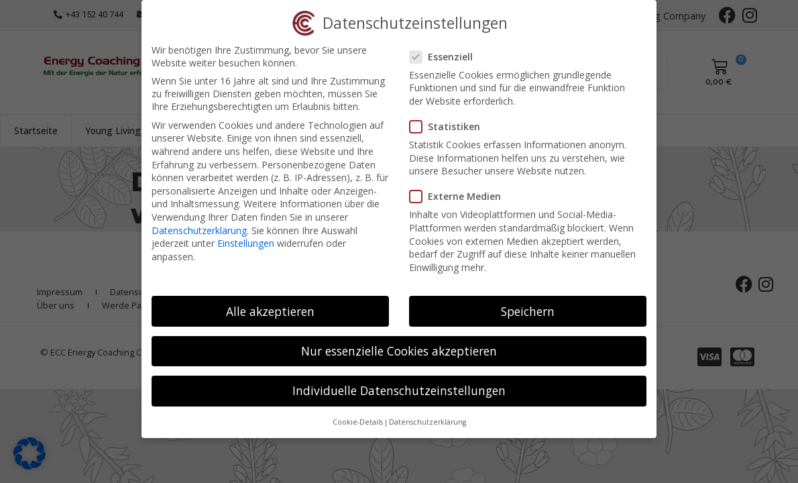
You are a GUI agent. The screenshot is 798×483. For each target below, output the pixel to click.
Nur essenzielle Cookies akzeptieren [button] (399, 351)
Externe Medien (459, 196)
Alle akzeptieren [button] (270, 311)
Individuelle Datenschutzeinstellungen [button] (399, 390)
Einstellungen (245, 243)
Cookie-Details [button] (358, 422)
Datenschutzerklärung (199, 230)
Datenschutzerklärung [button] (427, 422)
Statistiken (449, 126)
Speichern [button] (528, 311)
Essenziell (445, 56)
